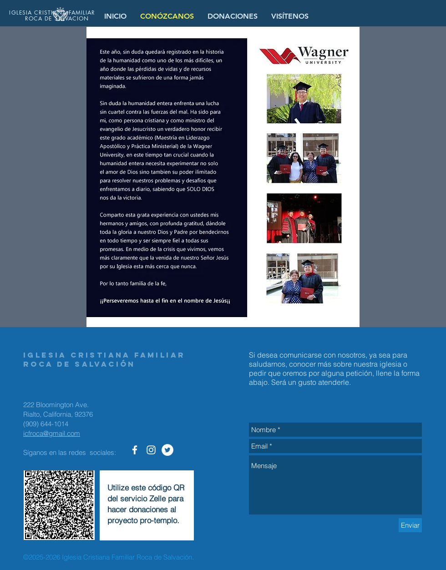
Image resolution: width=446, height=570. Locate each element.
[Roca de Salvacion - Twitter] (167, 450)
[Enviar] (410, 525)
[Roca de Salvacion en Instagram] (151, 450)
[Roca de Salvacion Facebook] (135, 450)
